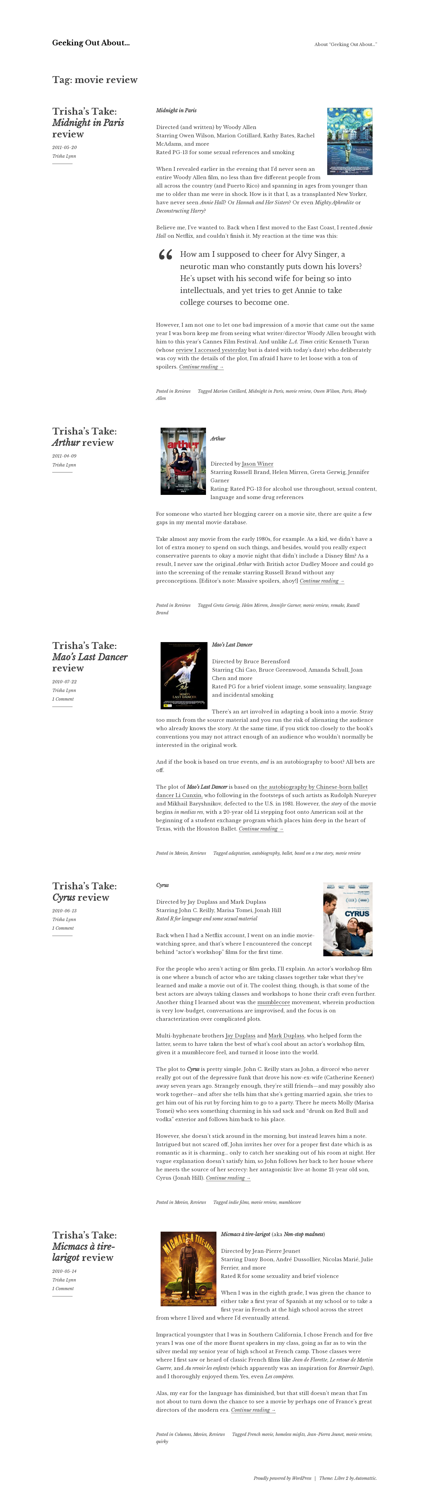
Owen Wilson (326, 391)
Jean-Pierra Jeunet (325, 1434)
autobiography (266, 853)
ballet (287, 853)
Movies (181, 853)
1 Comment (63, 699)
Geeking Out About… (129, 40)
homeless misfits (290, 1434)
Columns (183, 1434)
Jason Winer (257, 464)
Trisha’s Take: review (88, 122)
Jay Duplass (241, 1036)
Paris (347, 391)
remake (337, 605)
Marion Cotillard (229, 391)
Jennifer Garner (285, 605)
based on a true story (314, 853)
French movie (260, 1434)
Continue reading (201, 367)
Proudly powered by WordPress (282, 1478)
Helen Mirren (255, 605)
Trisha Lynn (64, 156)
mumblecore (273, 1002)
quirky (162, 1441)
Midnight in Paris (265, 391)
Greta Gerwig (226, 605)
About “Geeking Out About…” (346, 44)
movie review (298, 391)
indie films (239, 1202)
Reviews (182, 391)
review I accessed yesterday (211, 350)
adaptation (239, 853)
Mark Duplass (286, 1036)
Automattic (365, 1478)
